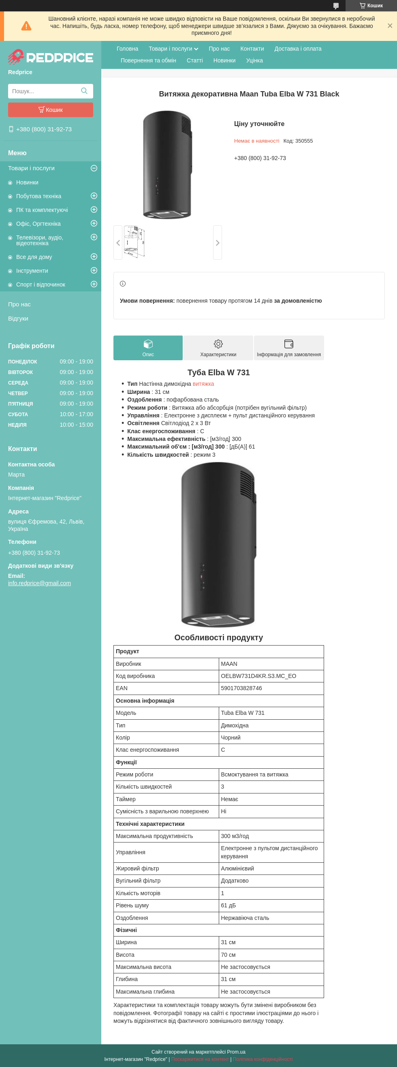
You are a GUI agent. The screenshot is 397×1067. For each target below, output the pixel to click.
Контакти (252, 48)
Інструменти (32, 270)
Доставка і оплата (298, 48)
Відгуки (18, 318)
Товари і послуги (31, 168)
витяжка (203, 384)
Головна (127, 48)
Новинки (27, 182)
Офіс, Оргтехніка (38, 223)
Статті (195, 60)
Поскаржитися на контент (200, 1059)
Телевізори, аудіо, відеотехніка (39, 240)
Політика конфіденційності (263, 1059)
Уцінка (254, 60)
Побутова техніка (38, 196)
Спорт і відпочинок (40, 284)
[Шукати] (84, 91)
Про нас (19, 304)
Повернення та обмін (148, 60)
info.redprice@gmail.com (39, 583)
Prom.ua (236, 1052)
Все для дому (34, 257)
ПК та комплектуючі (42, 210)
